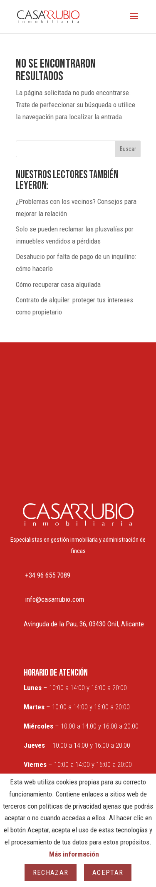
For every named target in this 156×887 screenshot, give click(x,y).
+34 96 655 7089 (47, 575)
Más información (74, 854)
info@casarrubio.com (54, 599)
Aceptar (107, 872)
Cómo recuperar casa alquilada (58, 284)
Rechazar (50, 872)
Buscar (128, 149)
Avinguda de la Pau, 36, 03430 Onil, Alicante (84, 624)
